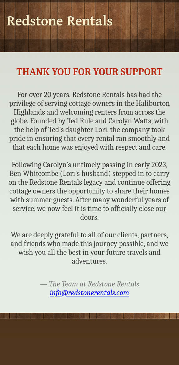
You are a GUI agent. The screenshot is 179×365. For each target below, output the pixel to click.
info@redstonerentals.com (89, 292)
